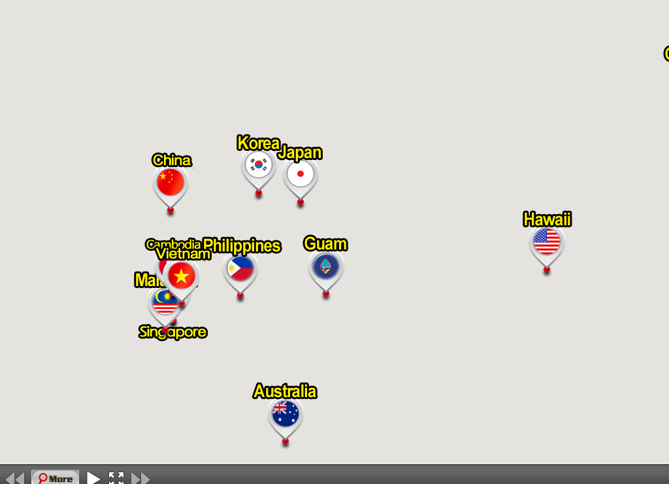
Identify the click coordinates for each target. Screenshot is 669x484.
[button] (259, 168)
